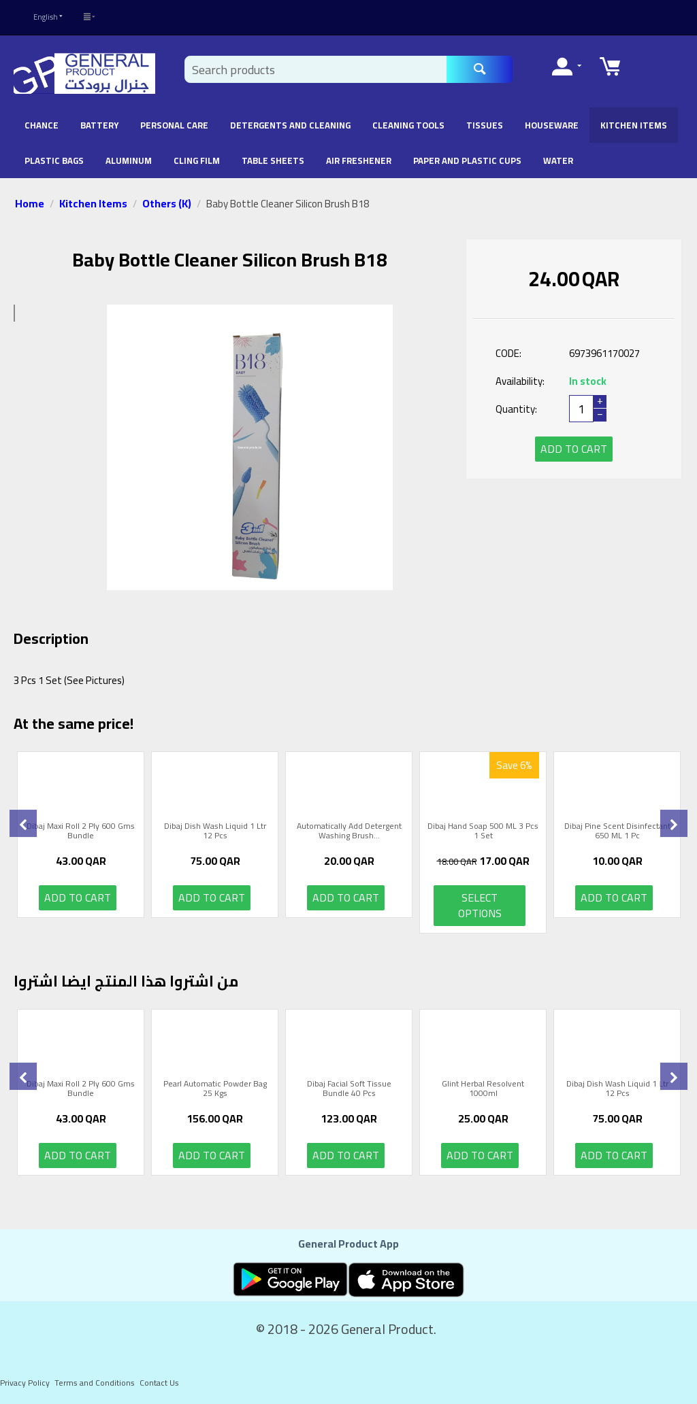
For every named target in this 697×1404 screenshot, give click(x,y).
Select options (480, 905)
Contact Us (159, 1382)
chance (42, 125)
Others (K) (166, 203)
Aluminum (129, 160)
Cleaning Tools (408, 125)
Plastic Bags (54, 160)
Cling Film (197, 160)
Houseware (552, 125)
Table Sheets (273, 160)
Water (558, 160)
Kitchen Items (633, 125)
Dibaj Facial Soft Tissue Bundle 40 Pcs (349, 1089)
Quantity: (516, 409)
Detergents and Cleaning (290, 125)
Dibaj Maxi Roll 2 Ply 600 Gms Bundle (81, 831)
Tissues (484, 125)
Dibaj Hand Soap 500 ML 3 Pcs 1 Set (482, 831)
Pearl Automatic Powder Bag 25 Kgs (215, 1089)
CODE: (508, 353)
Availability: (520, 381)
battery (99, 125)
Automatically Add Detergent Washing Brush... (349, 831)
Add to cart (573, 449)
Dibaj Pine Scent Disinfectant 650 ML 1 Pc (617, 831)
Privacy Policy (25, 1382)
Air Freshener (358, 160)
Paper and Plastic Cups (467, 160)
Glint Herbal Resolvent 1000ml (483, 1089)
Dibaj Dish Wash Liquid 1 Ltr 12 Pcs (215, 831)
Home (29, 203)
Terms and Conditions (94, 1382)
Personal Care (174, 125)
